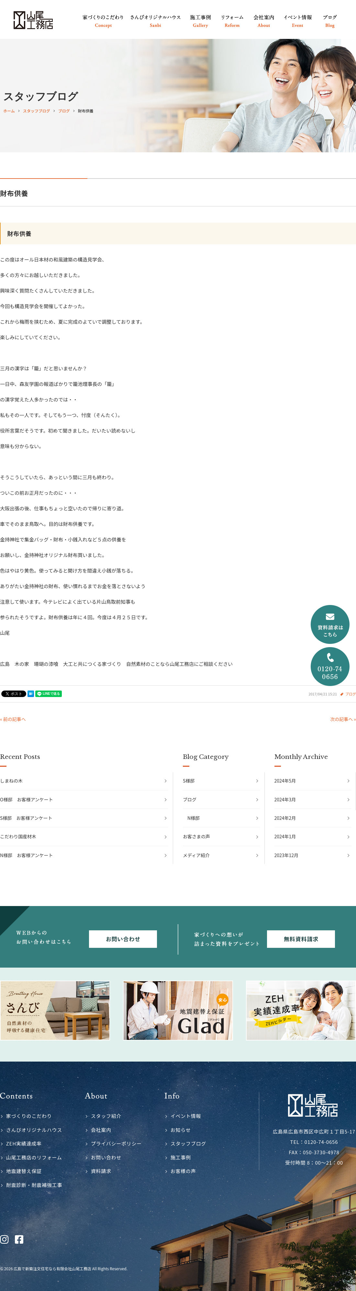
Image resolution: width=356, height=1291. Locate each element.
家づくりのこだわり (29, 1115)
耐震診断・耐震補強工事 (34, 1184)
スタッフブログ (188, 1143)
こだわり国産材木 (18, 836)
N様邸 (193, 818)
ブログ (350, 693)
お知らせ (181, 1129)
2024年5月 (285, 780)
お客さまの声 (196, 836)
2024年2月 (285, 818)
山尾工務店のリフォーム (34, 1157)
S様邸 (189, 780)
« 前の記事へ (13, 719)
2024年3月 (285, 799)
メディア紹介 (196, 855)
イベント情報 (186, 1115)
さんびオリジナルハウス (34, 1129)
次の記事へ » (343, 719)
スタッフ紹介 (106, 1115)
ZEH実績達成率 (24, 1143)
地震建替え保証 (24, 1171)
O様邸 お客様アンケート (26, 799)
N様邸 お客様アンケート (26, 855)
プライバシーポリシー (116, 1143)
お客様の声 (183, 1171)
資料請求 (101, 1171)
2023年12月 (286, 855)
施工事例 (181, 1157)
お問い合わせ (106, 1157)
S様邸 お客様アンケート (26, 818)
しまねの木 (11, 780)
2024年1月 (285, 836)
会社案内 (101, 1129)
